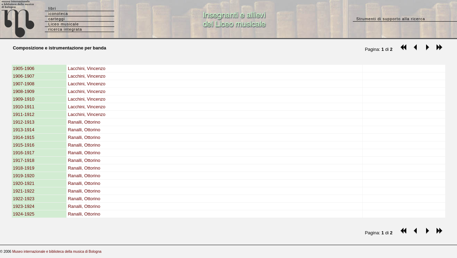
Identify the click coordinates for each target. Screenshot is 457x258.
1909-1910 (23, 99)
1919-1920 (23, 175)
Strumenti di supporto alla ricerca (390, 19)
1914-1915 (23, 137)
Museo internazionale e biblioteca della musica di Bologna (56, 251)
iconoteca (58, 13)
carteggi (56, 19)
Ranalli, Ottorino (84, 122)
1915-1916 (23, 145)
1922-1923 (23, 198)
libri (52, 8)
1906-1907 (23, 76)
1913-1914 (23, 129)
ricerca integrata (65, 29)
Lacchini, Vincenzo (86, 68)
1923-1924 (23, 206)
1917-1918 (23, 160)
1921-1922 (23, 191)
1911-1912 (23, 114)
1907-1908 (23, 83)
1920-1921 (23, 183)
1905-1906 (23, 68)
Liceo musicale (63, 24)
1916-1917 (23, 152)
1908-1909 (23, 91)
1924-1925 (23, 214)
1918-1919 (23, 168)
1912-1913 (23, 122)
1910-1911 (23, 106)
